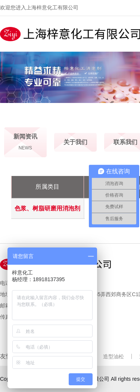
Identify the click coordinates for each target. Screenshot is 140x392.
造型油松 (113, 356)
